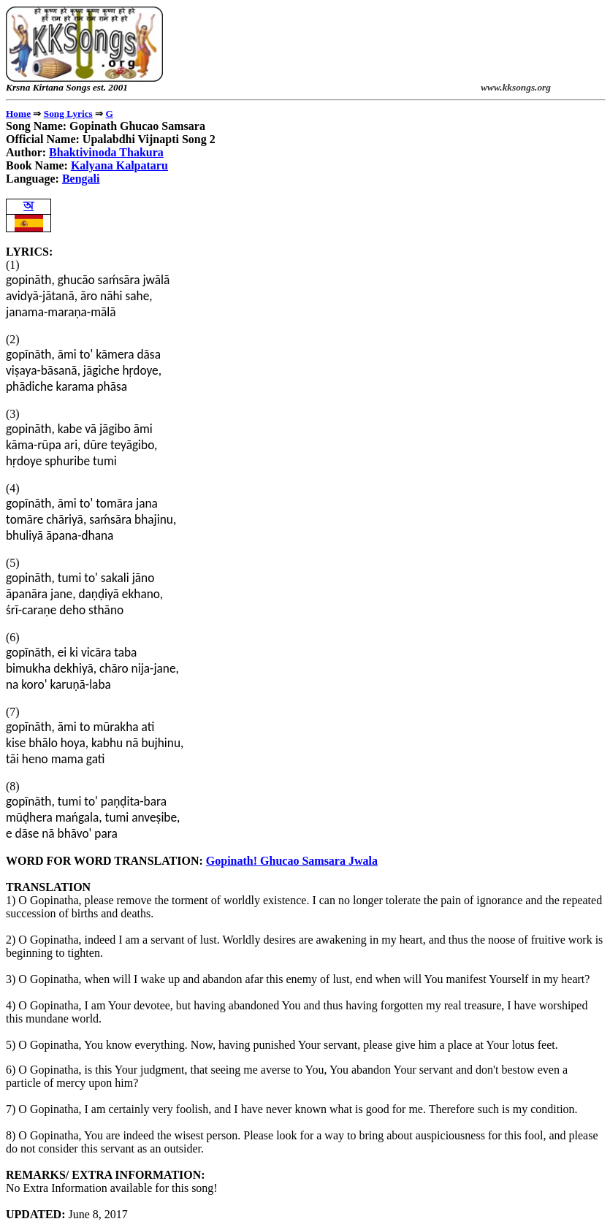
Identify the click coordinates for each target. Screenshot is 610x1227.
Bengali (81, 178)
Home (18, 113)
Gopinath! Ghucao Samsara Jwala (292, 861)
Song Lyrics (68, 113)
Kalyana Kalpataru (119, 165)
